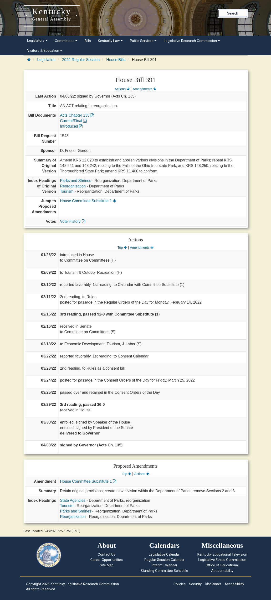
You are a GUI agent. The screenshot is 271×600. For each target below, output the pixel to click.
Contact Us (106, 554)
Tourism (66, 191)
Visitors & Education (44, 50)
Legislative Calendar (164, 554)
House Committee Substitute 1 (88, 201)
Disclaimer (213, 584)
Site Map (106, 565)
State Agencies (73, 500)
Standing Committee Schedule (164, 571)
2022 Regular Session (81, 60)
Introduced (71, 126)
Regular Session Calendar (164, 560)
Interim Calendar (164, 565)
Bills (88, 41)
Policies (180, 584)
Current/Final (73, 121)
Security (195, 584)
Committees (66, 41)
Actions (122, 89)
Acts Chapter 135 (77, 115)
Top (122, 247)
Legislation (46, 60)
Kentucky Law (110, 41)
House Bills (115, 60)
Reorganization (73, 186)
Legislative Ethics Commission (222, 560)
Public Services (143, 41)
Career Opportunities (106, 560)
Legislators (37, 40)
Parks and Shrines (75, 181)
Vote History (72, 221)
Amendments (144, 89)
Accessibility (234, 584)
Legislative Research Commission (192, 41)
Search (232, 13)
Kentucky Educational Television (222, 554)
